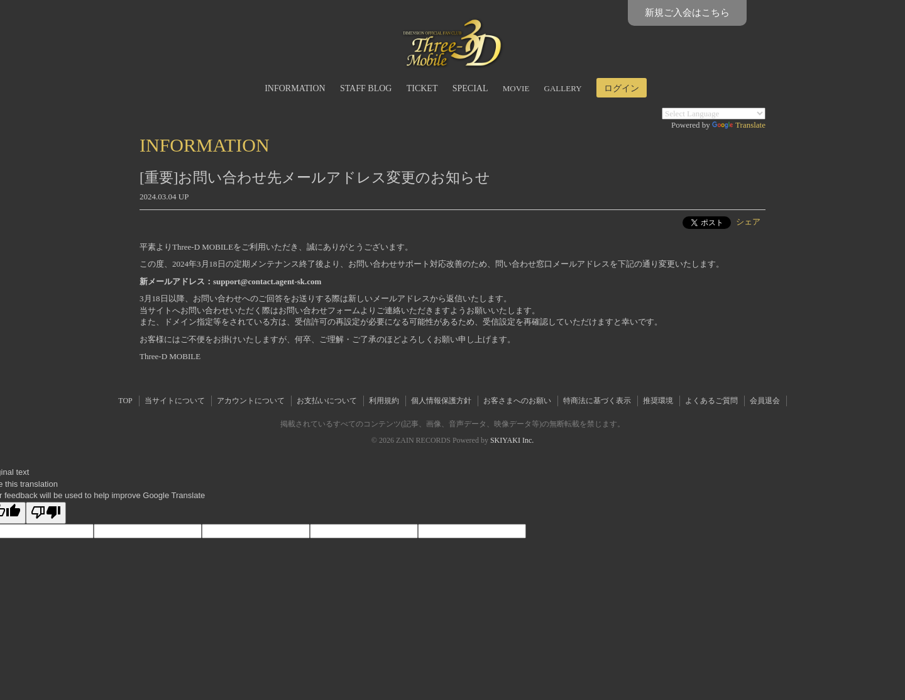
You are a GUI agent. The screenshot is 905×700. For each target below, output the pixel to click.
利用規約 (384, 400)
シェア (748, 221)
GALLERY (563, 88)
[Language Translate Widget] (713, 113)
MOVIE (516, 88)
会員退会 (765, 400)
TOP (125, 400)
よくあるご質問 (711, 400)
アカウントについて (251, 400)
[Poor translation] (46, 513)
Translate (738, 125)
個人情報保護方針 (441, 400)
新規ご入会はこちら (687, 13)
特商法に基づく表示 (597, 400)
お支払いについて (327, 400)
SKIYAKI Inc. (512, 440)
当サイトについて (175, 400)
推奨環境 (658, 400)
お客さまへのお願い (517, 400)
